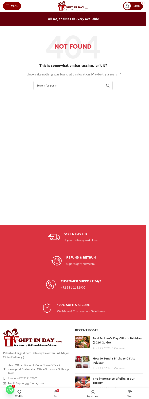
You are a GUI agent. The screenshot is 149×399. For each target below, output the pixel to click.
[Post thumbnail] (82, 343)
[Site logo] (73, 5)
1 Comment (119, 348)
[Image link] (32, 337)
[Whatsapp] (10, 389)
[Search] (73, 85)
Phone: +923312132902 (23, 378)
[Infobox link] (73, 237)
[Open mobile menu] (12, 6)
